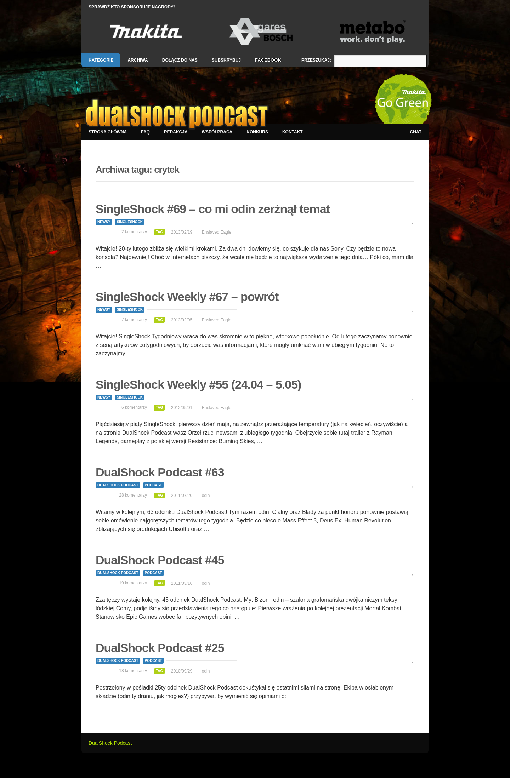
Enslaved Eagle (216, 232)
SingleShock (130, 222)
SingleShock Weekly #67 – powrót (187, 296)
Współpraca (217, 132)
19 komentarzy (133, 582)
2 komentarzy (134, 231)
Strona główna (108, 132)
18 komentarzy (133, 670)
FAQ (145, 132)
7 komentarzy (134, 319)
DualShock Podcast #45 (160, 560)
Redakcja (176, 132)
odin (206, 495)
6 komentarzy (134, 407)
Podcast (153, 485)
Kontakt (292, 132)
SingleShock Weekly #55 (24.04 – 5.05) (198, 384)
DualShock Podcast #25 (160, 647)
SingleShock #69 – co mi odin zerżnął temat (213, 209)
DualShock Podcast (117, 485)
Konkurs (257, 132)
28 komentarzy (133, 495)
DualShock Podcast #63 (160, 472)
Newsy (103, 222)
